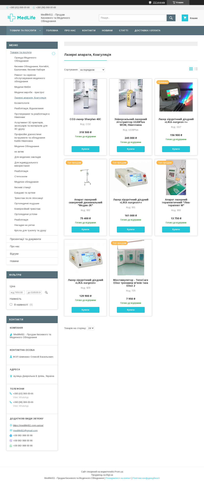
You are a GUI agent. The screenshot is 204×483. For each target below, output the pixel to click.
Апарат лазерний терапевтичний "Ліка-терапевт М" (176, 202)
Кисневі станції (22, 187)
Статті (123, 30)
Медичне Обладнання (26, 146)
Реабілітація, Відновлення (28, 108)
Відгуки (14, 253)
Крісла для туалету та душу (30, 230)
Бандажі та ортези (24, 192)
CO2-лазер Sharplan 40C (85, 119)
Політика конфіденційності (146, 478)
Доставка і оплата (147, 30)
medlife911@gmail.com (25, 430)
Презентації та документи (25, 239)
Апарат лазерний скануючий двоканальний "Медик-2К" (85, 202)
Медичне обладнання (26, 181)
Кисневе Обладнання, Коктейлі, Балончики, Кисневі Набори (31, 68)
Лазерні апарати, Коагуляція (30, 97)
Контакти (88, 30)
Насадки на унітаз (24, 225)
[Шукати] (171, 17)
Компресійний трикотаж (27, 208)
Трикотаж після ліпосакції (28, 198)
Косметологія (21, 103)
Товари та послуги (23, 30)
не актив (19, 151)
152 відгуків (159, 2)
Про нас (70, 30)
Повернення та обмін (25, 39)
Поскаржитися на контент (118, 478)
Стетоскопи (20, 176)
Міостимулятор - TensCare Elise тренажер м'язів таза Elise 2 (130, 283)
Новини (107, 30)
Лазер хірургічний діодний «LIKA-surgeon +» (176, 120)
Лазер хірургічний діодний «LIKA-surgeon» (85, 281)
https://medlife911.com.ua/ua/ (28, 425)
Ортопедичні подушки (26, 203)
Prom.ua (119, 471)
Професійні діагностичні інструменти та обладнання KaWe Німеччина (29, 137)
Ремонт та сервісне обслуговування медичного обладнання (29, 78)
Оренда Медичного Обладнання (25, 59)
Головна (52, 30)
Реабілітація (21, 171)
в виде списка (196, 69)
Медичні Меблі (22, 87)
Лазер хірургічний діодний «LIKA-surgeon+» (130, 201)
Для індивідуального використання (26, 164)
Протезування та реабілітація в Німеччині (32, 115)
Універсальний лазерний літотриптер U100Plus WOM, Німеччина (131, 122)
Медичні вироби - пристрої (29, 92)
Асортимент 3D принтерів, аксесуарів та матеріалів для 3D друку (30, 125)
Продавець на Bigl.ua (102, 475)
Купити (85, 149)
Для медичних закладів (27, 157)
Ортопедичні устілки (25, 214)
